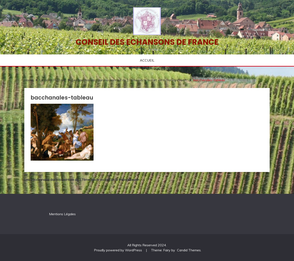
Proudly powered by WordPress (118, 250)
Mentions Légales (62, 214)
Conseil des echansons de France (147, 42)
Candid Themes (189, 250)
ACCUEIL (147, 60)
